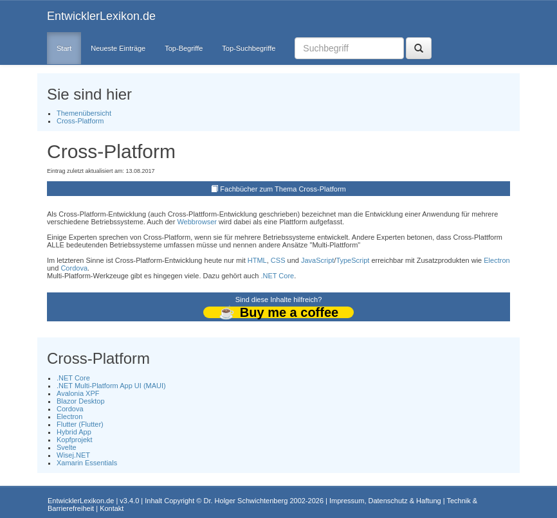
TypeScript (352, 260)
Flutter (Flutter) (80, 424)
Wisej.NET (73, 455)
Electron (496, 260)
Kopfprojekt (75, 439)
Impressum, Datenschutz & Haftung (385, 501)
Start (64, 48)
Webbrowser (197, 222)
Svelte (67, 447)
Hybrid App (74, 432)
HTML (257, 260)
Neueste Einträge (118, 48)
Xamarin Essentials (87, 463)
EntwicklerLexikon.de (101, 16)
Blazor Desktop (81, 401)
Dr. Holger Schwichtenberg (246, 501)
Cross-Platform (80, 121)
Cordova (73, 268)
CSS (278, 260)
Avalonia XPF (78, 393)
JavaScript (317, 260)
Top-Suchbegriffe (248, 48)
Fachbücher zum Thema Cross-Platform (282, 189)
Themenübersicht (84, 113)
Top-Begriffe (184, 48)
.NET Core (277, 276)
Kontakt (111, 508)
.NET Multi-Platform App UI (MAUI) (111, 385)
